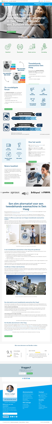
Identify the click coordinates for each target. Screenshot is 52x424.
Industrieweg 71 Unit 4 (43, 397)
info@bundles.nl (42, 395)
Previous (27, 354)
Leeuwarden (11, 330)
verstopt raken (22, 270)
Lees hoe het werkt (32, 162)
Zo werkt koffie (25, 404)
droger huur (30, 325)
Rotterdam (26, 329)
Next (48, 354)
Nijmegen (41, 329)
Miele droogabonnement (27, 397)
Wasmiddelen (25, 399)
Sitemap (27, 422)
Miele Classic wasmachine (39, 145)
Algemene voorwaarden (14, 422)
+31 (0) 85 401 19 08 (10, 400)
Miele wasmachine (8, 109)
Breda (44, 329)
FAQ (23, 408)
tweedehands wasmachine (16, 214)
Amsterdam (22, 329)
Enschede (6, 330)
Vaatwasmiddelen (26, 401)
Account (40, 1)
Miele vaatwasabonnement (28, 398)
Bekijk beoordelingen (9, 183)
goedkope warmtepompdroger (34, 326)
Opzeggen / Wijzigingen (43, 407)
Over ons (40, 402)
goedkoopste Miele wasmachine (22, 326)
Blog (39, 403)
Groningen (32, 329)
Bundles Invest (41, 408)
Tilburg (39, 329)
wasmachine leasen (23, 325)
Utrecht (29, 329)
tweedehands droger (25, 214)
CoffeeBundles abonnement (28, 394)
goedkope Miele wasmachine (16, 211)
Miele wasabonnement (27, 395)
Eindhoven (35, 329)
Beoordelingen (25, 407)
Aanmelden (5, 417)
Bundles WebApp (42, 406)
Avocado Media (46, 422)
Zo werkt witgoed (26, 406)
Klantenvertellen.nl (39, 4)
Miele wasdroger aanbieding (27, 211)
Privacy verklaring (22, 422)
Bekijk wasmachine (11, 31)
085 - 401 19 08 (13, 1)
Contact (40, 404)
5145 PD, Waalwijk (42, 398)
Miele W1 (33, 146)
